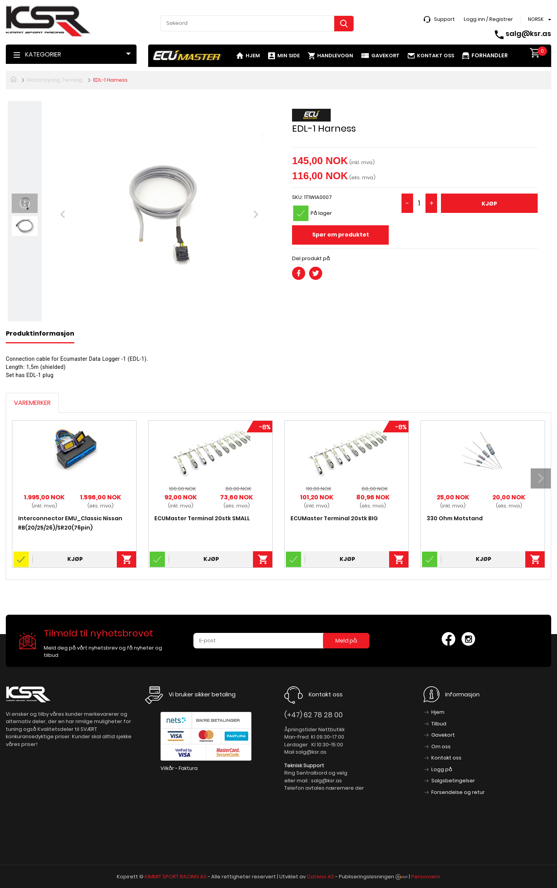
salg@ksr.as (528, 33)
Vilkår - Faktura (179, 768)
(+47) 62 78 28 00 (313, 715)
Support (444, 19)
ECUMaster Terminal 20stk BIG (334, 518)
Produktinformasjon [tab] (40, 333)
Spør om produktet (340, 234)
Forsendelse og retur (458, 792)
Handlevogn (335, 55)
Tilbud (438, 723)
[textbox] (257, 23)
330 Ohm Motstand (455, 518)
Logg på (441, 769)
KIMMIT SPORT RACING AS (176, 876)
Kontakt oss (435, 55)
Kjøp (489, 203)
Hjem (253, 55)
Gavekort (385, 55)
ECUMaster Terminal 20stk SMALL (202, 518)
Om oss (441, 746)
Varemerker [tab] (32, 402)
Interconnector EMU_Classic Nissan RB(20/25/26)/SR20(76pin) (70, 522)
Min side (288, 55)
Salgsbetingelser (453, 780)
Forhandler (490, 55)
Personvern (425, 876)
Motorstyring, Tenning (54, 80)
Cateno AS (320, 876)
